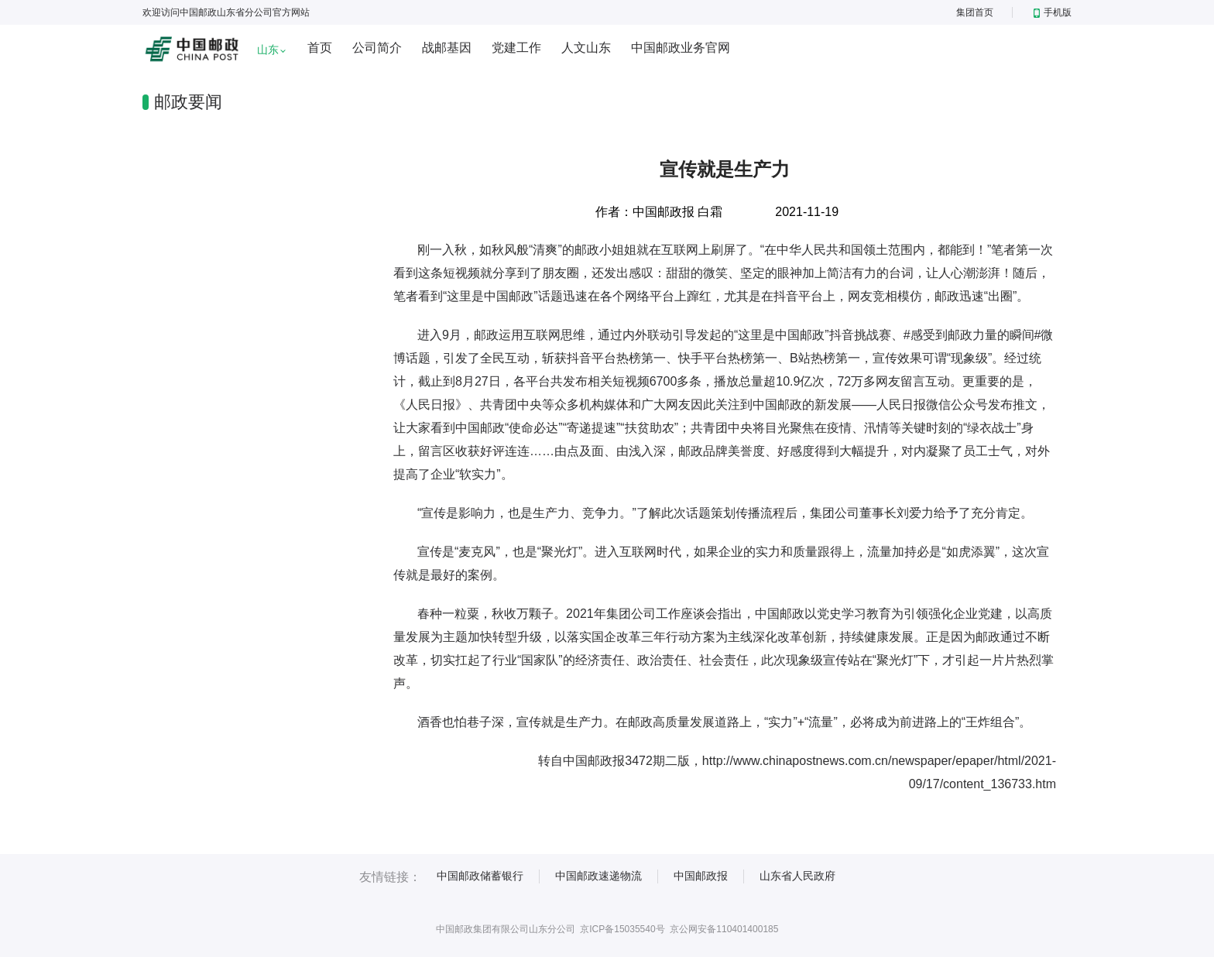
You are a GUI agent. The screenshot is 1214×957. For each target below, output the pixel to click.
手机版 (1053, 12)
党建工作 (516, 47)
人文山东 (586, 47)
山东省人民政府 (797, 876)
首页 (319, 47)
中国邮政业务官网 (680, 47)
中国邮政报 (701, 876)
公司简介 (377, 47)
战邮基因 (447, 47)
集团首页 (974, 12)
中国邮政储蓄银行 (480, 876)
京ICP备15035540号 (622, 929)
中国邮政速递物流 (598, 876)
